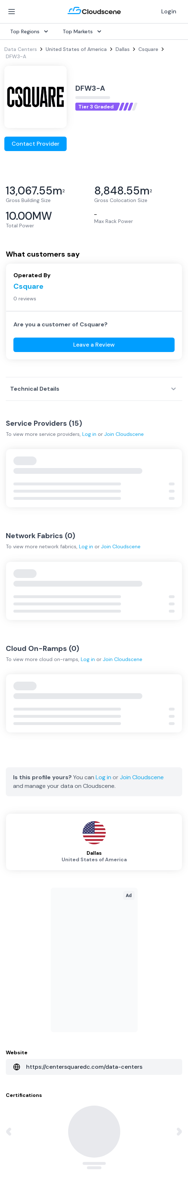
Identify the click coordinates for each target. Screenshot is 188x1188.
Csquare (148, 49)
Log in (89, 434)
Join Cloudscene (124, 434)
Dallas (123, 49)
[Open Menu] (11, 11)
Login (168, 11)
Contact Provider (35, 143)
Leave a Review (94, 344)
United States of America (76, 49)
